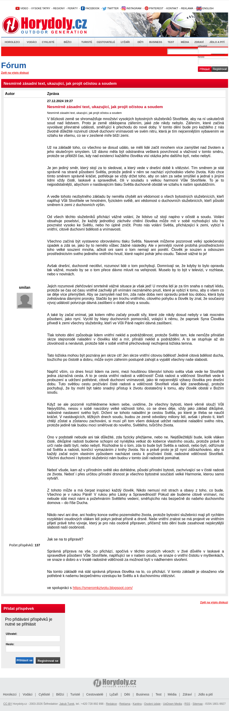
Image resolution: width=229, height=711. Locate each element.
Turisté (86, 42)
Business (155, 42)
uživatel (202, 46)
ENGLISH (205, 8)
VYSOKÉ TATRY (40, 8)
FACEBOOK (90, 8)
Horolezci (12, 42)
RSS (187, 703)
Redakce (111, 703)
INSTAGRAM (131, 8)
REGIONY (59, 8)
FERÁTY (73, 8)
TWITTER (110, 8)
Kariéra (137, 703)
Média (185, 42)
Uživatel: (11, 633)
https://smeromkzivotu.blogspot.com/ (103, 588)
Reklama (124, 703)
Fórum (13, 65)
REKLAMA (187, 8)
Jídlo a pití (217, 42)
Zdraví (199, 42)
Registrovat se (48, 660)
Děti (140, 42)
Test (171, 42)
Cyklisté (48, 42)
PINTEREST (154, 8)
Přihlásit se (25, 660)
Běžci (67, 42)
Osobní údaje (152, 703)
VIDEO (21, 8)
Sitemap (198, 703)
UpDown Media (172, 703)
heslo (201, 56)
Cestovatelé (106, 42)
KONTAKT (172, 8)
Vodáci (32, 42)
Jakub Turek (66, 703)
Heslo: (10, 644)
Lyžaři (125, 42)
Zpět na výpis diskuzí (15, 72)
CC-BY (7, 703)
